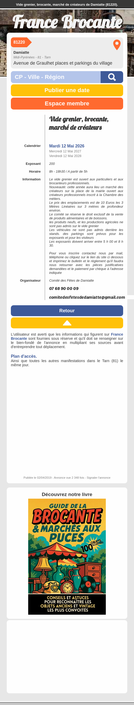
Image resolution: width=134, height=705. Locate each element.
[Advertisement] (50, 656)
